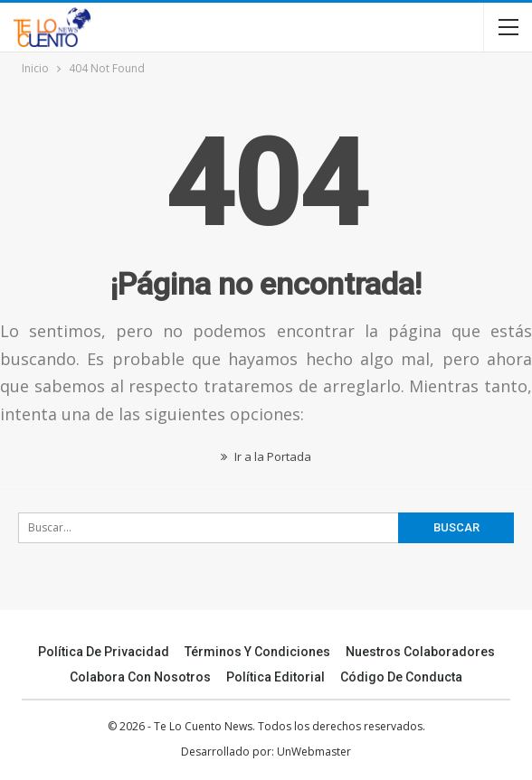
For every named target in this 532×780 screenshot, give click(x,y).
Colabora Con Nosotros (140, 677)
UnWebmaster (314, 751)
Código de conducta (401, 677)
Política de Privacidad (103, 651)
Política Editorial (275, 677)
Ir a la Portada (266, 456)
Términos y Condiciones (257, 651)
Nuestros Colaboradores (420, 651)
